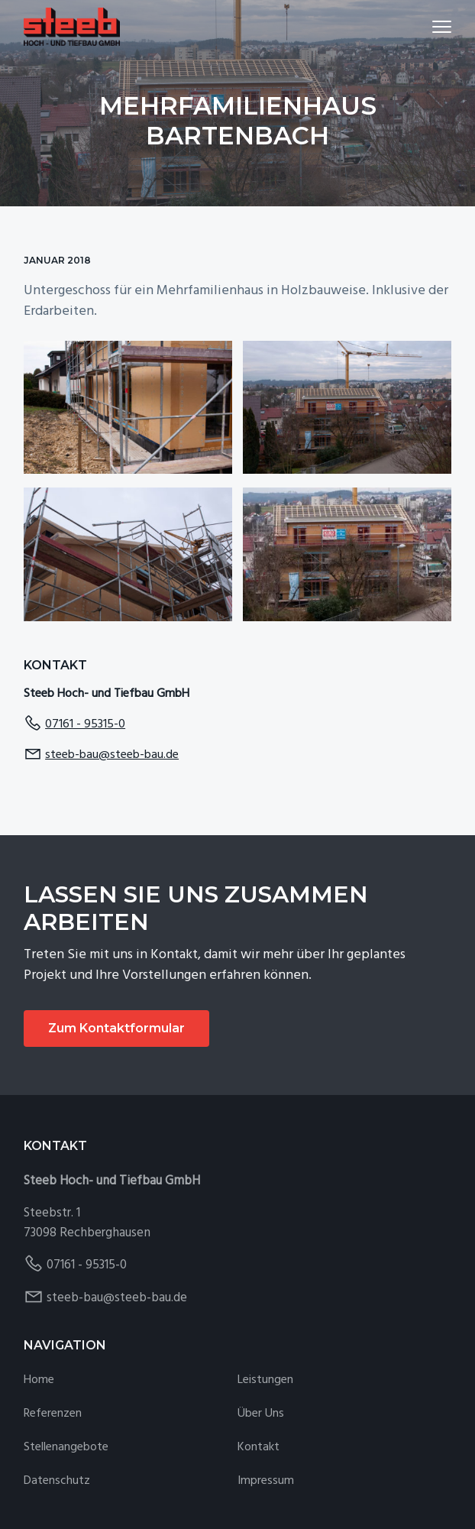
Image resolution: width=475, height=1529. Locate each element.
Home (39, 1380)
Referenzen (53, 1414)
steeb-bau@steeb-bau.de (112, 755)
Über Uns (261, 1414)
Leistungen (265, 1380)
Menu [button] (434, 26)
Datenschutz (57, 1481)
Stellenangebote (66, 1447)
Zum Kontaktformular (116, 1028)
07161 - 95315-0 (85, 724)
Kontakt (259, 1447)
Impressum (266, 1481)
